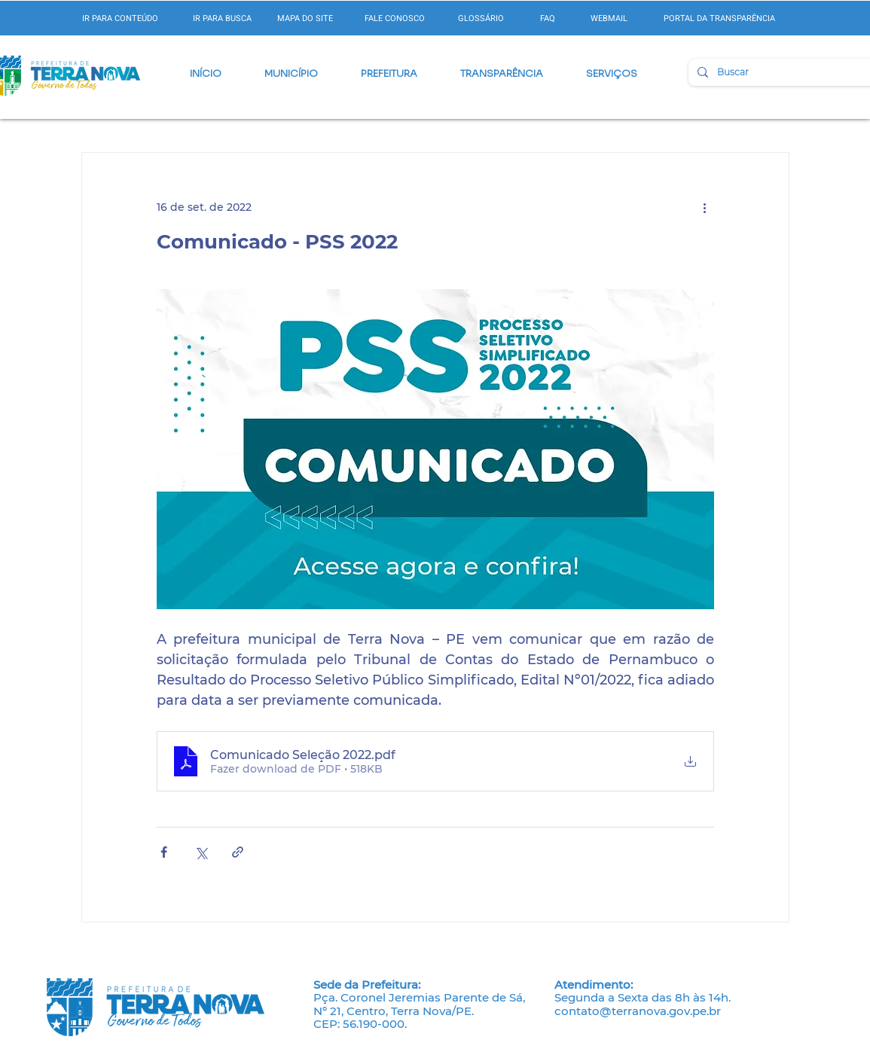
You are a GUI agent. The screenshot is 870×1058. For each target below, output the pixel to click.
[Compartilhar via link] (237, 852)
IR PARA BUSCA (222, 18)
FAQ (547, 18)
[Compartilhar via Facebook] (164, 852)
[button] (291, 74)
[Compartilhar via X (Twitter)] (201, 852)
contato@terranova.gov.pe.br (637, 1011)
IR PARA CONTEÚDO (120, 18)
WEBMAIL (609, 18)
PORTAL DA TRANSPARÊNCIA (719, 18)
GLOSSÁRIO (481, 18)
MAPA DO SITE (305, 18)
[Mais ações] (705, 207)
